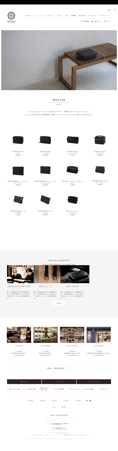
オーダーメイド (104, 15)
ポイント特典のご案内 (29, 389)
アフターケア (103, 389)
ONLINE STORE (59, 368)
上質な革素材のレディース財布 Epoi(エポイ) (78, 438)
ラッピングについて (74, 389)
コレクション (51, 15)
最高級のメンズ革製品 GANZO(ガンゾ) (49, 438)
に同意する (59, 423)
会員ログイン (24, 381)
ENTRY (59, 428)
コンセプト (28, 15)
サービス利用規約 (59, 389)
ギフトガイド (93, 15)
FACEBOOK (87, 400)
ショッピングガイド (94, 381)
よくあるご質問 (88, 389)
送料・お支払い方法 (14, 389)
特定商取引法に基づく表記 (44, 389)
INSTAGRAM (91, 400)
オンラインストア (39, 15)
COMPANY (31, 400)
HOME (49, 368)
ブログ (67, 15)
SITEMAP (78, 400)
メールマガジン (59, 381)
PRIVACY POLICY (54, 400)
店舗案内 (73, 15)
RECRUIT (42, 400)
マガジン (59, 15)
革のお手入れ (83, 15)
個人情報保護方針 (57, 423)
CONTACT (66, 400)
